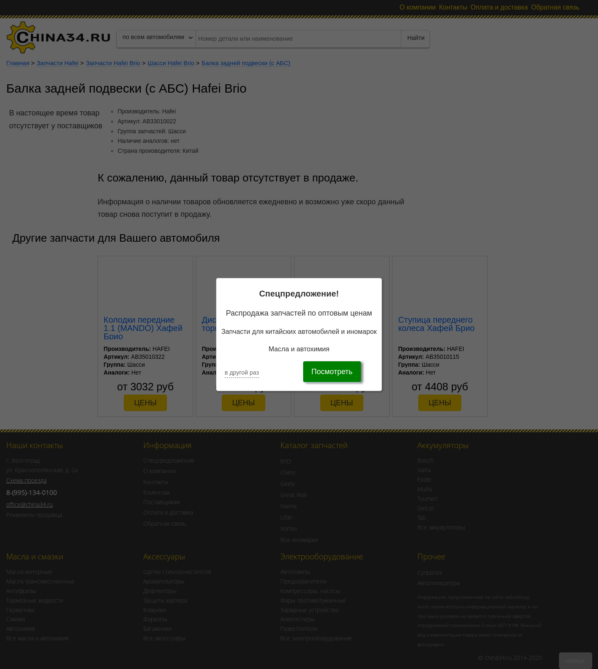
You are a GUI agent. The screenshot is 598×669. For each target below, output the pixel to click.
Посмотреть (332, 372)
